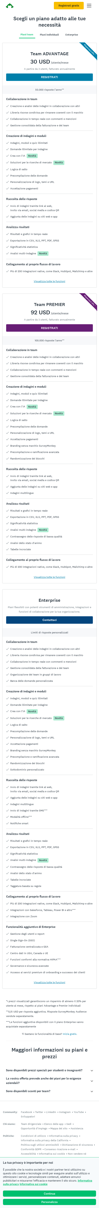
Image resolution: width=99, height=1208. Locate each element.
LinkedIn (51, 1112)
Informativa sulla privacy (63, 1135)
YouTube (79, 1112)
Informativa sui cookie (33, 1184)
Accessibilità (28, 1153)
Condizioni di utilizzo (33, 1135)
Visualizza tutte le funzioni (49, 281)
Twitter (39, 1112)
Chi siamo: (9, 1124)
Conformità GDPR (31, 1149)
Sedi (68, 1124)
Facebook (26, 1112)
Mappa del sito (58, 1128)
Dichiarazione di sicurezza (77, 1144)
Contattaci (50, 620)
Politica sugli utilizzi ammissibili (40, 1144)
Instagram (65, 1112)
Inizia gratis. (70, 1034)
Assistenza (76, 1128)
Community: (10, 1112)
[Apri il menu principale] (89, 5)
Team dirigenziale (31, 1124)
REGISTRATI (49, 77)
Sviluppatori (28, 1116)
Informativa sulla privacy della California (44, 1140)
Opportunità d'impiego (34, 1128)
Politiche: (8, 1136)
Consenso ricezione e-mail (59, 1149)
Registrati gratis (69, 5)
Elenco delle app (53, 1124)
